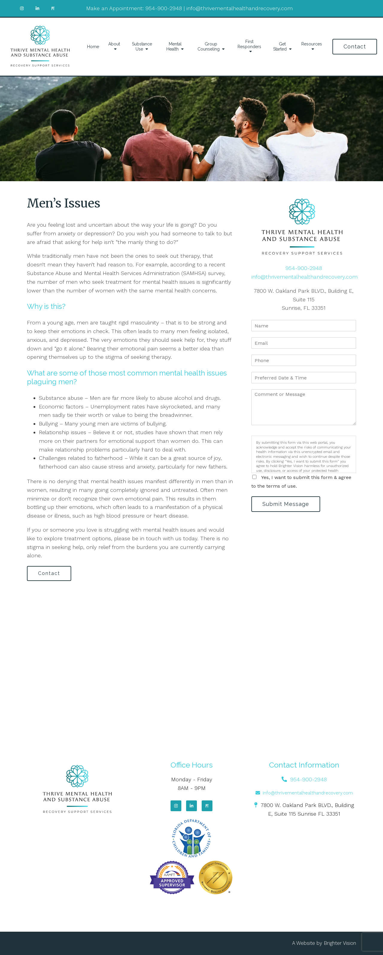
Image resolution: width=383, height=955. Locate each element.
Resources (311, 44)
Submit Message (285, 504)
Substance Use (142, 46)
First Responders (249, 44)
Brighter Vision (340, 943)
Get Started (280, 46)
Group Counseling (208, 46)
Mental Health (174, 46)
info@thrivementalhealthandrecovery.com (239, 8)
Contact (355, 46)
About (114, 44)
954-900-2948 (163, 8)
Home (93, 46)
